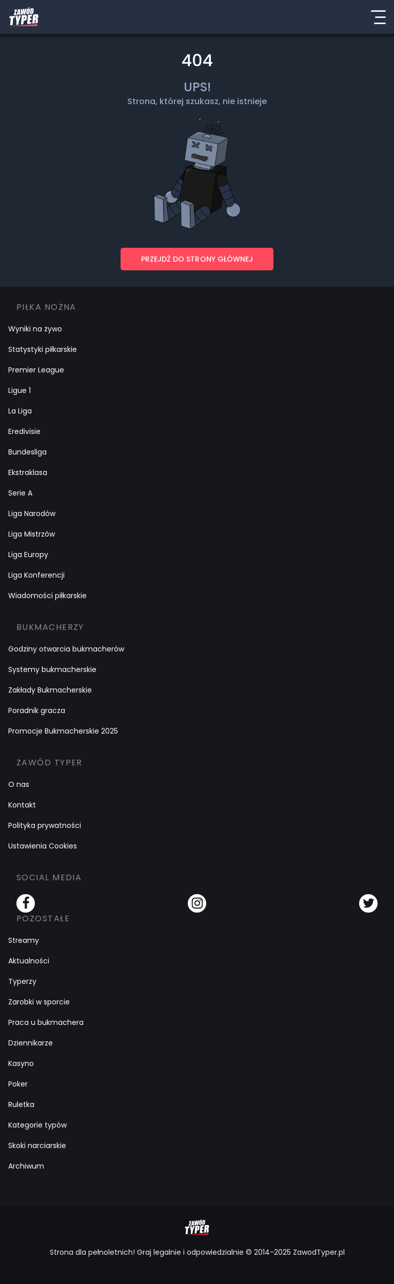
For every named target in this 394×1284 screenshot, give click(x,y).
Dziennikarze (30, 1043)
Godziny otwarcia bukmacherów (66, 649)
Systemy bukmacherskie (52, 669)
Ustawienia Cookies (42, 846)
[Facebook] (25, 903)
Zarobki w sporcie (39, 1002)
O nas (18, 784)
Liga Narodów (31, 513)
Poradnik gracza (36, 710)
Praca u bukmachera (46, 1022)
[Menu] (378, 17)
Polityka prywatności (44, 825)
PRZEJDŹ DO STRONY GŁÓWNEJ (196, 259)
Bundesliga (27, 452)
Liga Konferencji (36, 575)
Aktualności (28, 961)
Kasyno (21, 1063)
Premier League (36, 370)
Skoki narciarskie (37, 1145)
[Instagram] (197, 903)
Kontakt (22, 805)
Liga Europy (28, 554)
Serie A (20, 493)
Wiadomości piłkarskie (47, 595)
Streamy (23, 940)
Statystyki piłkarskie (42, 349)
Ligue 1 (19, 390)
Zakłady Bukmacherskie (50, 690)
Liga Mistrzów (31, 534)
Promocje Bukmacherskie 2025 (63, 731)
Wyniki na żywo (35, 329)
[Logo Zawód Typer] (24, 17)
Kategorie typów (37, 1125)
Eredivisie (24, 431)
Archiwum (26, 1166)
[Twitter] (368, 903)
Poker (18, 1084)
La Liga (20, 411)
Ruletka (21, 1104)
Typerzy (22, 981)
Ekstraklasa (27, 472)
